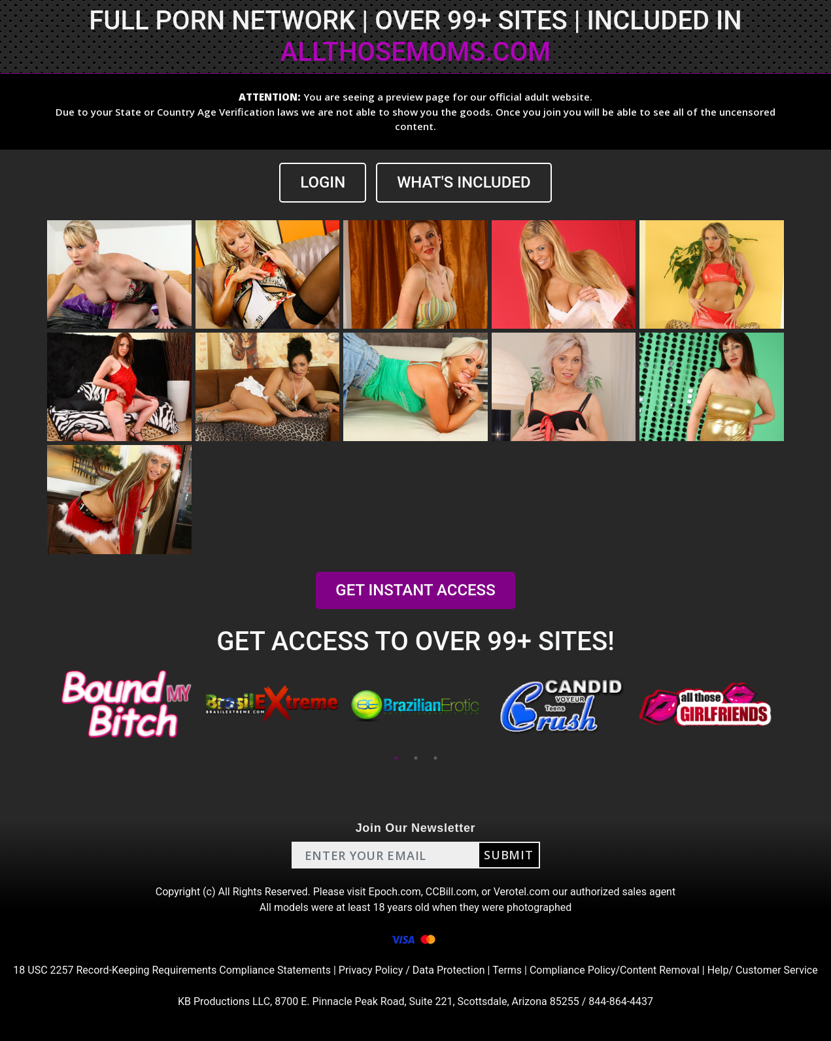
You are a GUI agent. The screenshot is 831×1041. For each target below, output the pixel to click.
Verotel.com (522, 891)
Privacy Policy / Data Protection (412, 970)
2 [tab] (415, 758)
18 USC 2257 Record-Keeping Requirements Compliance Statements (172, 970)
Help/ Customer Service (762, 970)
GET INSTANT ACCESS (415, 590)
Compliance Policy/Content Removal (615, 970)
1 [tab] (396, 758)
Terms (507, 970)
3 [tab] (435, 758)
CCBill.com (451, 891)
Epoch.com (395, 891)
